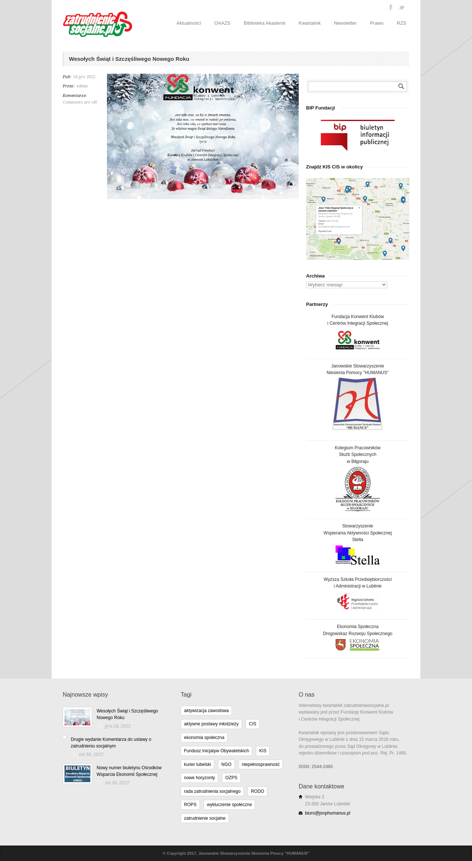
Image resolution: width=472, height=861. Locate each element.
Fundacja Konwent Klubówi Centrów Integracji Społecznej (357, 332)
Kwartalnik (310, 23)
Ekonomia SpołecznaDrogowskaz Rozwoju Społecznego (357, 637)
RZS (401, 23)
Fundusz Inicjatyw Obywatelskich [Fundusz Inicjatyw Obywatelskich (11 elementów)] (216, 750)
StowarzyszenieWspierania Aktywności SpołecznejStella (358, 543)
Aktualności (188, 23)
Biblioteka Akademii (264, 23)
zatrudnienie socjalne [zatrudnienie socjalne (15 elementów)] (205, 818)
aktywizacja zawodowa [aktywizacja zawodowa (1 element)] (206, 710)
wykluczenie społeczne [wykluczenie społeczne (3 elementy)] (229, 804)
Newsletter (345, 23)
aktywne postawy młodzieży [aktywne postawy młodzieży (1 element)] (211, 723)
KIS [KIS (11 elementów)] (262, 750)
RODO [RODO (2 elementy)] (257, 791)
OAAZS (222, 23)
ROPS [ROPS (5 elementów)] (190, 804)
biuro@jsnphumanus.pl (327, 813)
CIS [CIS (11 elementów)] (252, 723)
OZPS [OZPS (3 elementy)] (231, 777)
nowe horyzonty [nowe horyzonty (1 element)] (199, 777)
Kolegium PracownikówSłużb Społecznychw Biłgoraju (358, 478)
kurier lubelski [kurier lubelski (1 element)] (197, 764)
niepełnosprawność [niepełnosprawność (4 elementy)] (261, 764)
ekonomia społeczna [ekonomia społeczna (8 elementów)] (204, 737)
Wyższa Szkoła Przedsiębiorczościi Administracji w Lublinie (358, 594)
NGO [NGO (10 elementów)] (226, 764)
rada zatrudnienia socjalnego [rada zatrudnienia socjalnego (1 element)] (212, 791)
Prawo (377, 23)
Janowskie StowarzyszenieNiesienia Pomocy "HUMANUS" (358, 398)
